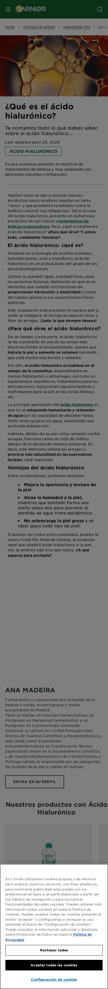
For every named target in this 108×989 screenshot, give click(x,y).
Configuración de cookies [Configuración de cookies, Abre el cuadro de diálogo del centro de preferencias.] (54, 979)
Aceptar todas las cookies (54, 965)
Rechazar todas (54, 950)
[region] (54, 926)
